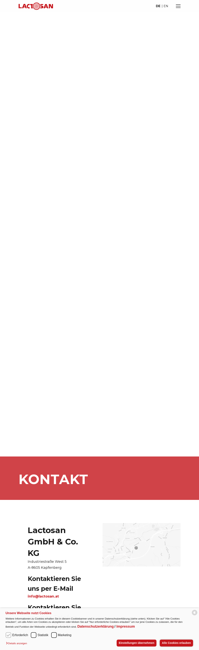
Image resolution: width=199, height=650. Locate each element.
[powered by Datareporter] (194, 614)
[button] (17, 643)
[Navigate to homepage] (35, 6)
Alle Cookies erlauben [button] (176, 642)
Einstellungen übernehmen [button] (136, 642)
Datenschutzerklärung (95, 626)
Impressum (125, 626)
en (166, 6)
